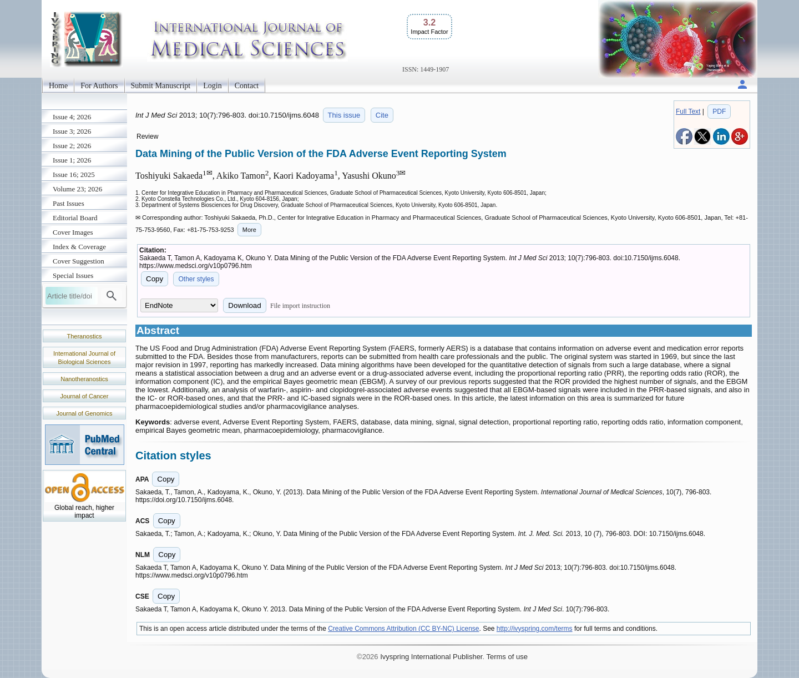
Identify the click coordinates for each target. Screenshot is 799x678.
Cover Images (73, 232)
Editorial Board (75, 218)
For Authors (99, 86)
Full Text (688, 111)
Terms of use (506, 656)
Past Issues (68, 203)
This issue (344, 115)
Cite (382, 115)
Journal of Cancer (84, 396)
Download (244, 305)
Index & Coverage (79, 246)
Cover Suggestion (78, 261)
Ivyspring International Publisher (431, 656)
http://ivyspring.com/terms (535, 629)
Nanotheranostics (84, 379)
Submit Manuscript (161, 86)
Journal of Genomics (85, 413)
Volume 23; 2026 (77, 189)
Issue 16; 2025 (74, 174)
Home (58, 86)
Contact (247, 86)
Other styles (196, 279)
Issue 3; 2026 (72, 131)
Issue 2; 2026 (72, 145)
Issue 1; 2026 (72, 160)
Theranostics (84, 336)
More (249, 229)
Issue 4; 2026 (72, 117)
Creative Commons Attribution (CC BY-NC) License (403, 629)
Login (212, 86)
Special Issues (73, 275)
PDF (719, 111)
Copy (154, 279)
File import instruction (300, 306)
